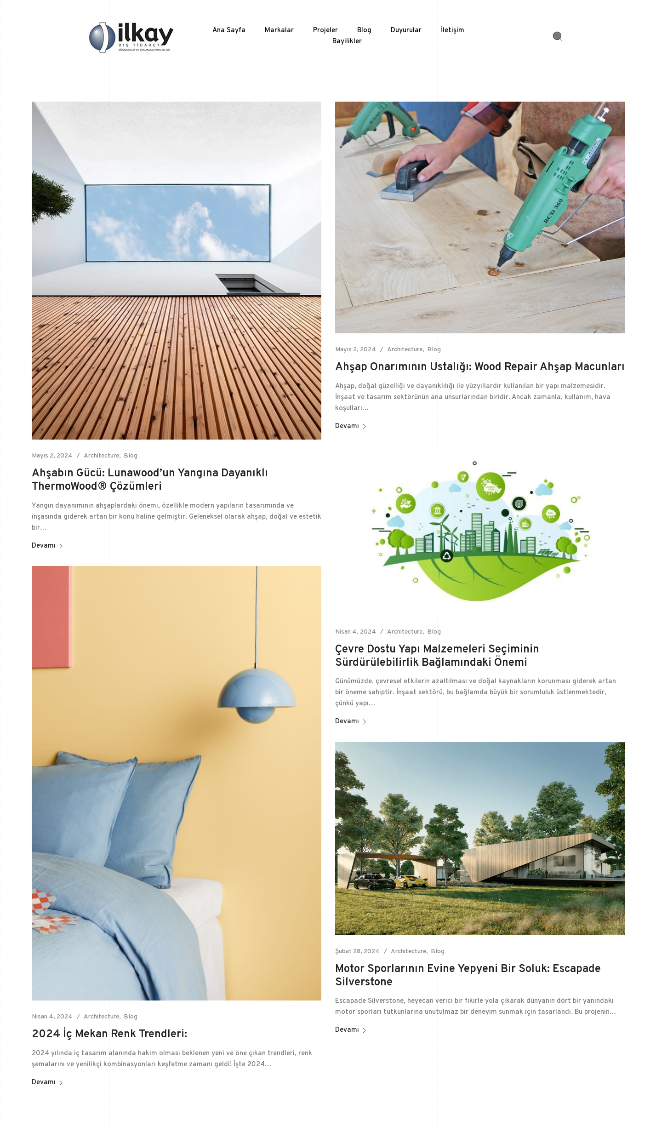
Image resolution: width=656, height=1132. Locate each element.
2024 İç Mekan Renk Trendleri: (109, 1034)
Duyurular (406, 30)
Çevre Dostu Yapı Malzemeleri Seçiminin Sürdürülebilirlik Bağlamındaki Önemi (437, 656)
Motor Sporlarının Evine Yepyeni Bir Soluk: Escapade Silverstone (468, 975)
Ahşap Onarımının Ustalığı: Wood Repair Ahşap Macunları (480, 367)
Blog (364, 30)
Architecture (101, 456)
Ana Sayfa (228, 30)
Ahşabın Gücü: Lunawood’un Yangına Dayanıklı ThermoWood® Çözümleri (150, 480)
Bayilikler (347, 41)
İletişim (452, 30)
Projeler (325, 30)
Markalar (279, 30)
